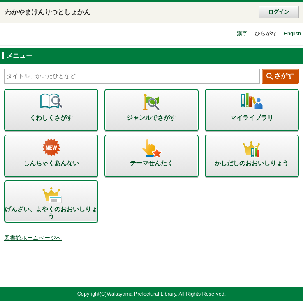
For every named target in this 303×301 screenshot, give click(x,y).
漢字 (242, 33)
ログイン (278, 12)
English (292, 33)
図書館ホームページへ (33, 238)
